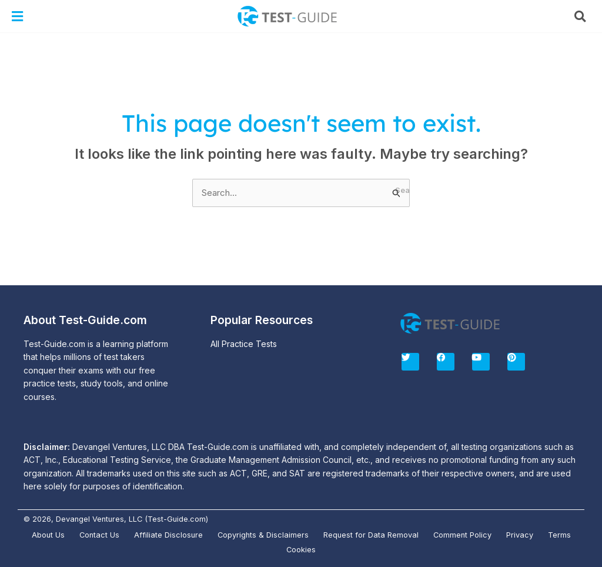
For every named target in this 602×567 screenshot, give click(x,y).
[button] (17, 16)
